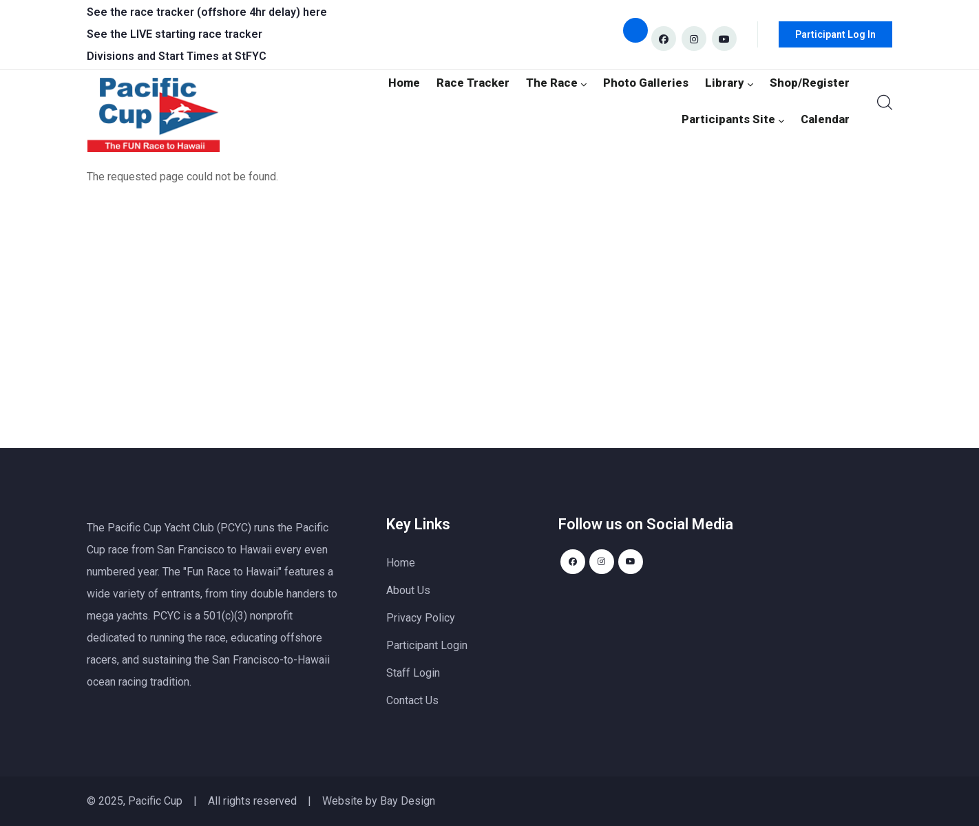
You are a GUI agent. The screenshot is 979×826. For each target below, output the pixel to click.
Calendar (826, 120)
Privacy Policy (420, 617)
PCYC (166, 615)
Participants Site (740, 120)
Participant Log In (835, 34)
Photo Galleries (657, 81)
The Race (572, 81)
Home (425, 81)
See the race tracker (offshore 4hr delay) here (207, 12)
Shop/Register (812, 81)
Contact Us (412, 700)
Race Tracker (492, 81)
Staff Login (413, 672)
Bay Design (407, 800)
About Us (408, 590)
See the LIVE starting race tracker (174, 34)
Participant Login (426, 645)
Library (736, 81)
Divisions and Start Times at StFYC (176, 56)
